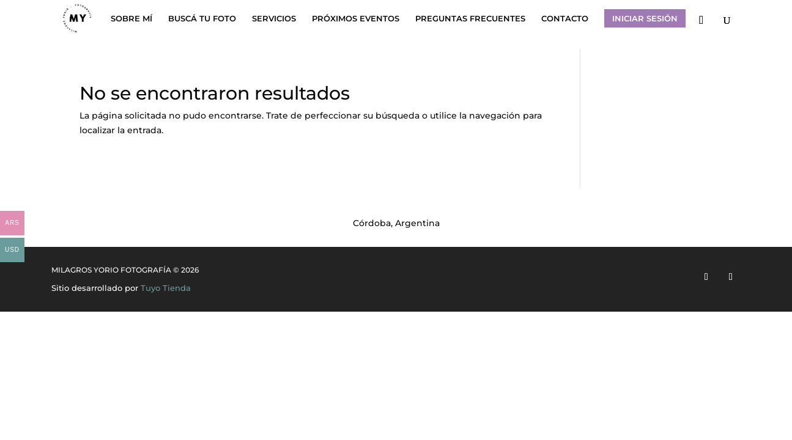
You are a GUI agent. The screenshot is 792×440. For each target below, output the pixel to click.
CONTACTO (564, 18)
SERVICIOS (274, 18)
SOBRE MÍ (131, 18)
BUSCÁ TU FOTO (202, 18)
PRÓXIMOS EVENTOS (355, 18)
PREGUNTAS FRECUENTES (470, 18)
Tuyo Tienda (166, 288)
